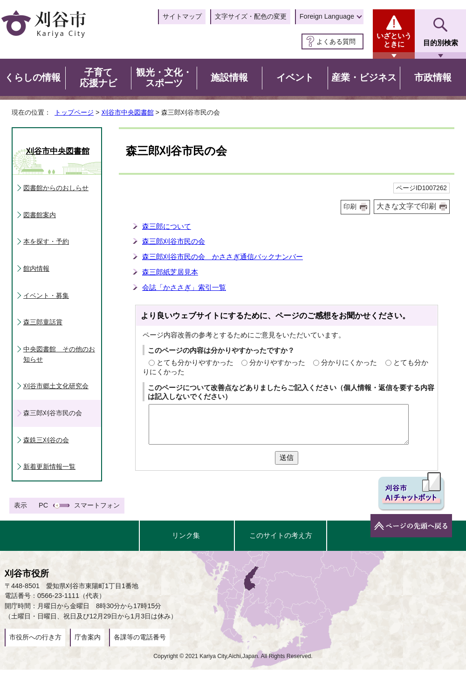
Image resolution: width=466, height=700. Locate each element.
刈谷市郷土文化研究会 (56, 386)
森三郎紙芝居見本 (170, 272)
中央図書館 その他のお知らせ (59, 354)
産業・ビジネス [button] (364, 77)
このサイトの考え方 (280, 535)
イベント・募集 (46, 295)
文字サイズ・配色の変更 (251, 16)
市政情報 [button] (433, 77)
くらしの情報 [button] (33, 77)
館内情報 (36, 268)
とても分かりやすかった (195, 362)
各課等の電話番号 (140, 637)
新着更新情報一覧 (49, 466)
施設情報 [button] (229, 77)
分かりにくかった (349, 362)
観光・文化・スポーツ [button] (164, 78)
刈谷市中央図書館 (128, 112)
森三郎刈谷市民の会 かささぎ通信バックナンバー (222, 257)
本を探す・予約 (46, 241)
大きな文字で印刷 (406, 206)
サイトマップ (182, 16)
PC (43, 505)
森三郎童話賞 (42, 322)
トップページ (74, 112)
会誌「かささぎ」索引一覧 (184, 287)
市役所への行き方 (35, 637)
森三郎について (166, 226)
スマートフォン (97, 505)
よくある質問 (336, 41)
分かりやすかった (277, 362)
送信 (287, 457)
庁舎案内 (88, 637)
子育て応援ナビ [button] (98, 78)
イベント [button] (295, 77)
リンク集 (186, 535)
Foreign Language (327, 16)
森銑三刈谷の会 (46, 440)
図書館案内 (39, 215)
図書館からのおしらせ (56, 188)
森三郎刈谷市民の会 (173, 241)
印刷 (349, 206)
